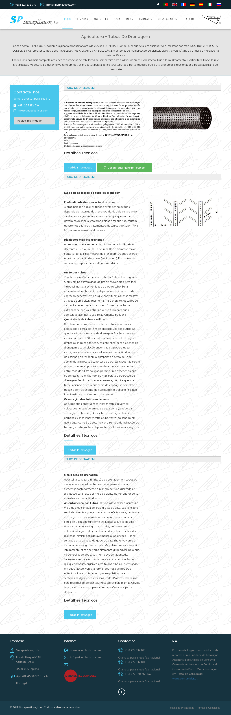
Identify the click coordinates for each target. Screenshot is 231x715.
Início (67, 19)
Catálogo (190, 19)
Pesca (117, 19)
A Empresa (82, 19)
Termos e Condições (208, 707)
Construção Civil (168, 19)
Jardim (130, 19)
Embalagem (145, 19)
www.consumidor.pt (185, 678)
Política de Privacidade (181, 707)
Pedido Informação (30, 120)
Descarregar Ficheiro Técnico (124, 168)
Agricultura (101, 19)
